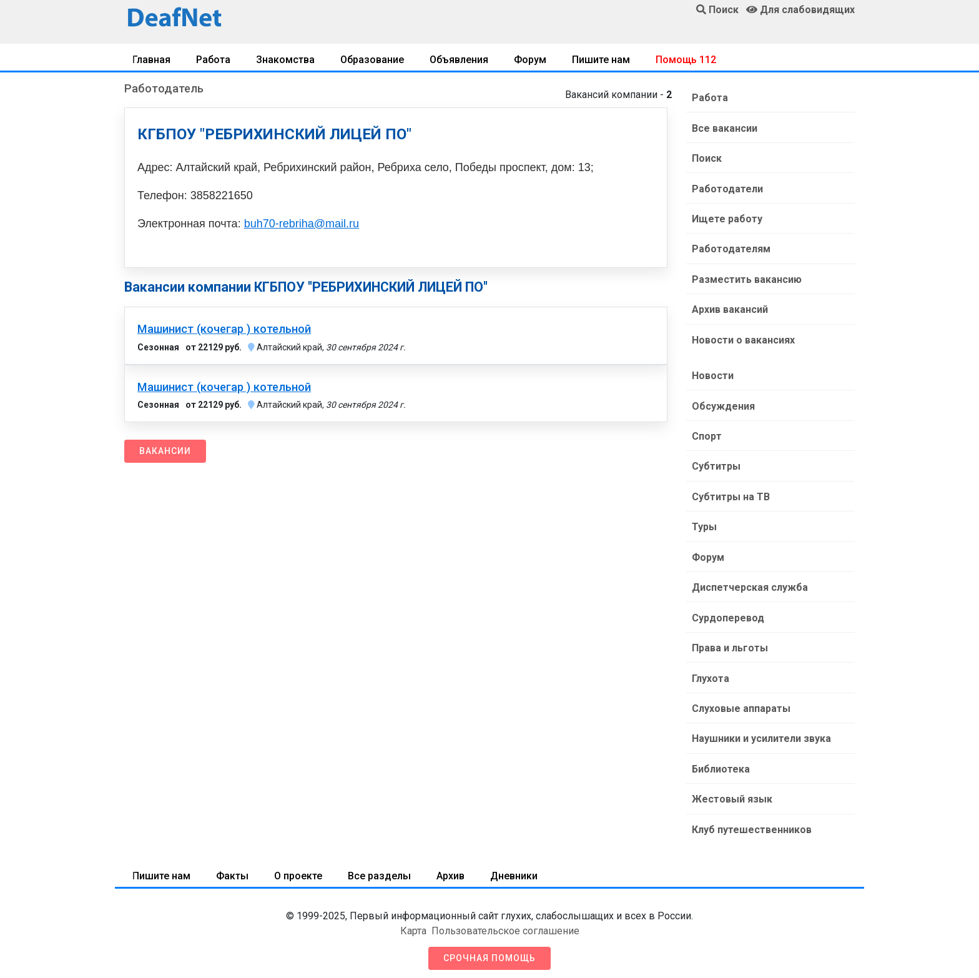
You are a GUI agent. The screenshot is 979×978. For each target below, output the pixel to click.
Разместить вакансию (746, 278)
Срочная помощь (489, 951)
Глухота (710, 673)
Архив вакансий (729, 308)
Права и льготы (729, 643)
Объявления (459, 60)
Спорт (706, 433)
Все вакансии (724, 128)
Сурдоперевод (727, 613)
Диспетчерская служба (749, 583)
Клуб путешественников (751, 823)
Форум (530, 60)
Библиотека (720, 763)
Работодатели (726, 188)
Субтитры (715, 463)
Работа (213, 60)
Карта (413, 924)
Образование (372, 60)
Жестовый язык (731, 793)
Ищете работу (726, 218)
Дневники (514, 869)
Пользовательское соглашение (505, 924)
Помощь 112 (686, 60)
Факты (232, 869)
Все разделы (379, 869)
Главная (151, 60)
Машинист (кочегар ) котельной (224, 329)
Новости (712, 373)
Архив (450, 869)
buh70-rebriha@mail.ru (301, 223)
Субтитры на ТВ (730, 493)
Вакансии (165, 451)
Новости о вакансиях (742, 337)
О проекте (298, 869)
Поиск (706, 158)
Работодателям (730, 248)
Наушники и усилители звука (760, 733)
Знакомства (285, 60)
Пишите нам (601, 60)
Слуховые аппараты (740, 703)
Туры (703, 523)
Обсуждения (722, 403)
